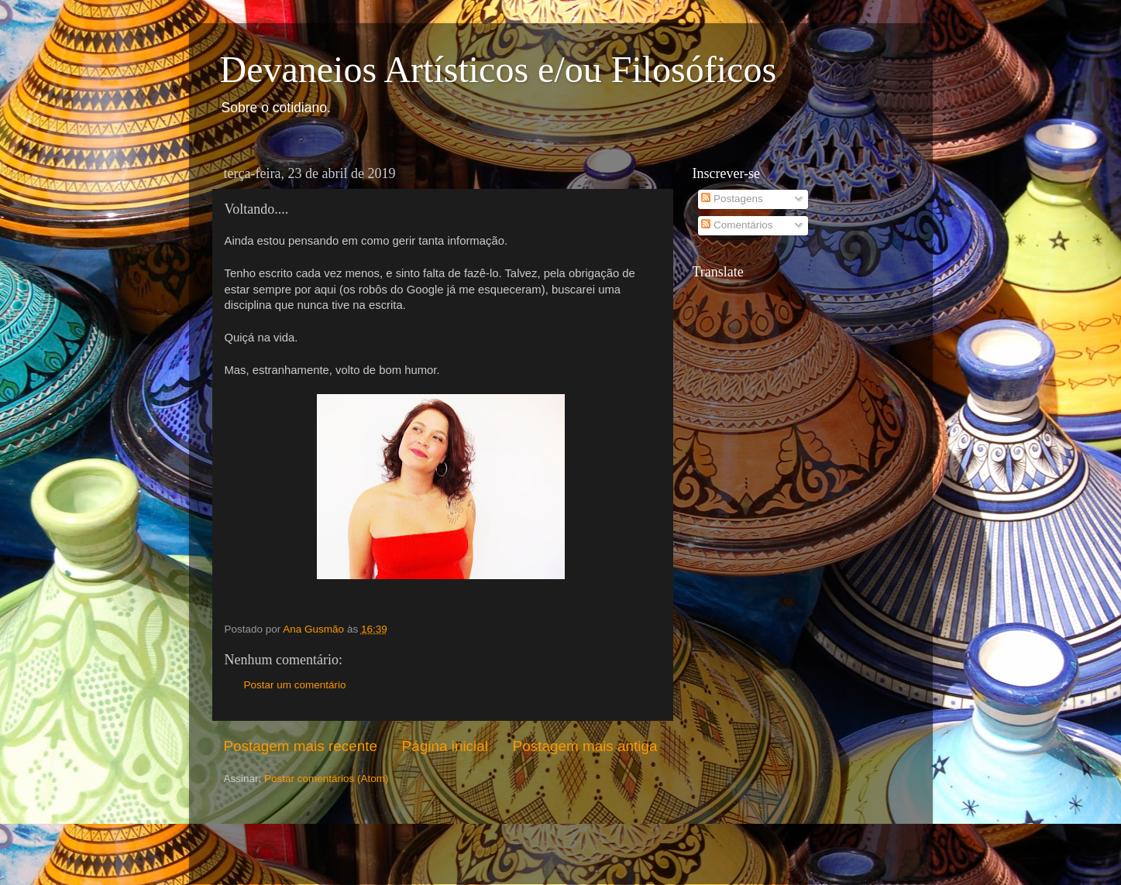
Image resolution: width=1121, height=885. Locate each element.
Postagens (732, 198)
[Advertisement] (314, 833)
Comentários (736, 225)
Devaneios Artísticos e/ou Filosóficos (498, 69)
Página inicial (445, 746)
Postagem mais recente (300, 746)
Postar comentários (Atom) (326, 778)
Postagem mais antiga (585, 746)
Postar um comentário (295, 685)
